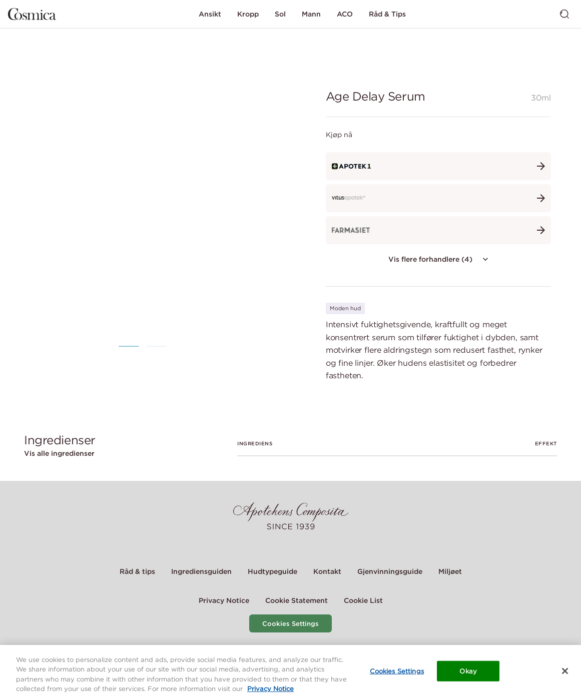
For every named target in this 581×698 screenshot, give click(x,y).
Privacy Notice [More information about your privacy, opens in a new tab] (270, 692)
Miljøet (450, 571)
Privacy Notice (224, 600)
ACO (345, 14)
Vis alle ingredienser (59, 453)
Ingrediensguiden (201, 571)
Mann (311, 14)
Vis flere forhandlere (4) (439, 259)
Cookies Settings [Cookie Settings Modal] (290, 623)
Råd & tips (137, 571)
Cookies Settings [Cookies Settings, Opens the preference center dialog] (397, 674)
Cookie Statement (296, 600)
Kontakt (327, 571)
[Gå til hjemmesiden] (32, 14)
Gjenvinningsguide (389, 571)
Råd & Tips (387, 14)
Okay (468, 674)
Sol (280, 14)
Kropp (248, 14)
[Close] (565, 674)
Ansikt (210, 14)
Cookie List (363, 600)
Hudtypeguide (272, 571)
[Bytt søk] (564, 14)
